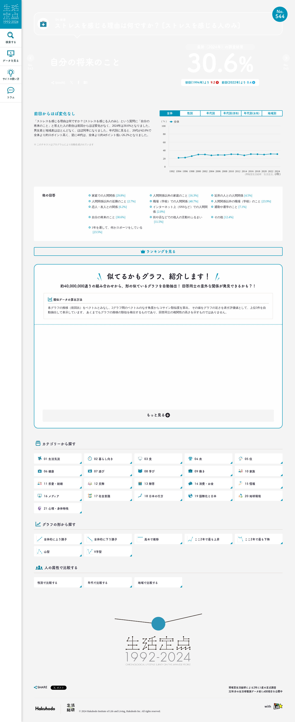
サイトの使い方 (10, 78)
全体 (170, 113)
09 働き (200, 471)
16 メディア (51, 496)
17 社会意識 (102, 496)
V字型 (98, 551)
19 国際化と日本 (205, 496)
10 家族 (250, 471)
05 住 (248, 459)
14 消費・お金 (204, 483)
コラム (11, 97)
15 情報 (250, 483)
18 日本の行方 (153, 496)
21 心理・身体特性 (56, 508)
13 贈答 (149, 483)
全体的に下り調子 (105, 539)
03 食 (148, 459)
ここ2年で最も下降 (257, 539)
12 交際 (99, 483)
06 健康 (49, 471)
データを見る (11, 60)
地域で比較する (148, 582)
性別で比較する (47, 582)
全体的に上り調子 (55, 539)
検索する (11, 42)
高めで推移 (151, 539)
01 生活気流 (52, 459)
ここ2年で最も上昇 (207, 539)
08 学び (149, 471)
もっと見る (159, 414)
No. (30, 67)
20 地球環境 (253, 496)
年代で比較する (98, 582)
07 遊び (99, 471)
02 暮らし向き (103, 459)
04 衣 (198, 459)
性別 (190, 113)
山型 (47, 551)
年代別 (210, 113)
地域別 (272, 113)
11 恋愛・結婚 (53, 483)
